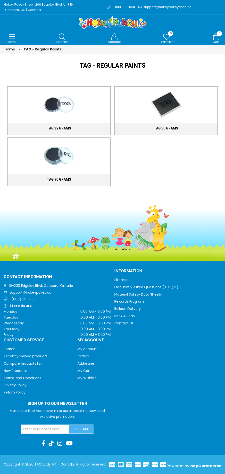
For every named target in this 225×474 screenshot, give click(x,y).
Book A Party (124, 315)
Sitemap (121, 279)
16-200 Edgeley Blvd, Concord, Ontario (41, 285)
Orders (83, 356)
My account (87, 348)
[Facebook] (43, 443)
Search (10, 348)
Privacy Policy (15, 385)
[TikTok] (51, 443)
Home (10, 49)
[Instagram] (59, 443)
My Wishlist (86, 378)
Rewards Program (129, 301)
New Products (15, 370)
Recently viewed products (26, 356)
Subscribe (81, 428)
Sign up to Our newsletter (57, 403)
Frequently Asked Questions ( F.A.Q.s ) (146, 287)
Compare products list (23, 363)
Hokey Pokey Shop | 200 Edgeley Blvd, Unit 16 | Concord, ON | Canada (38, 7)
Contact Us (123, 323)
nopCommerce (205, 466)
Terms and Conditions (22, 378)
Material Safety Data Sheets (138, 294)
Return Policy (14, 392)
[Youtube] (69, 443)
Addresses (86, 363)
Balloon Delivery (127, 308)
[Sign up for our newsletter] (45, 429)
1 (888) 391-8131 (22, 299)
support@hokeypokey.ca (30, 292)
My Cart (84, 370)
